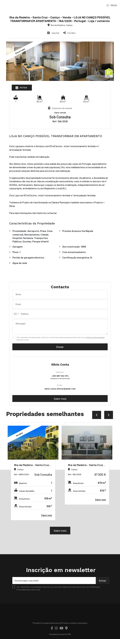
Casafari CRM (65, 634)
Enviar (60, 346)
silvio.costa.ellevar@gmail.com (60, 388)
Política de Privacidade (95, 337)
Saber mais (60, 398)
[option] (33, 471)
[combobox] (60, 314)
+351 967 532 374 (60, 375)
